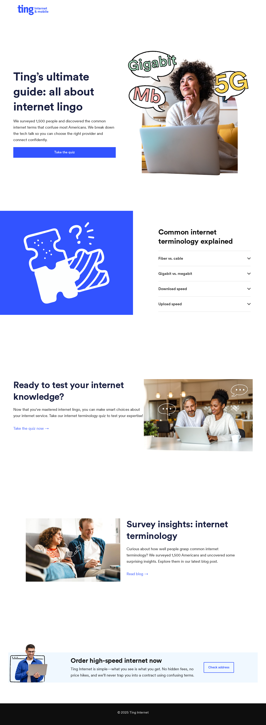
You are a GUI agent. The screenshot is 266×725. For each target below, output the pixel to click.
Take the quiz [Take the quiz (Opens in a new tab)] (64, 152)
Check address (218, 667)
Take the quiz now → (31, 428)
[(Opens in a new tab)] (33, 10)
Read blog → (137, 574)
